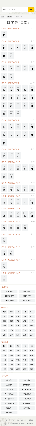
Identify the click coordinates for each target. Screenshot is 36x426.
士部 (11, 330)
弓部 (31, 312)
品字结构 (27, 408)
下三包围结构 (26, 399)
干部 (17, 312)
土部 (11, 335)
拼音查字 (27, 291)
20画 (31, 360)
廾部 (4, 316)
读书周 (31, 420)
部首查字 (9, 291)
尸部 (31, 325)
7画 (11, 350)
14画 (24, 355)
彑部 (31, 316)
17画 (11, 360)
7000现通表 (27, 300)
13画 (18, 355)
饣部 (4, 330)
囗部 (17, 335)
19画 (24, 360)
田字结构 (9, 412)
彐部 (24, 316)
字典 (2, 16)
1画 (4, 346)
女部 (4, 325)
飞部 (11, 312)
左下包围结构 (26, 394)
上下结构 (9, 385)
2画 (11, 346)
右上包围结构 (26, 389)
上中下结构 (9, 389)
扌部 (17, 330)
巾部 (4, 321)
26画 (4, 369)
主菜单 (33, 3)
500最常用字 (9, 296)
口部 (11, 321)
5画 (32, 346)
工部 (24, 312)
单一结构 (9, 380)
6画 (4, 350)
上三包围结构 (9, 399)
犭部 (11, 325)
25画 (31, 364)
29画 (24, 369)
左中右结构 (26, 385)
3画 (18, 346)
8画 (18, 350)
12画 (11, 355)
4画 (25, 346)
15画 (31, 355)
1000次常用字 (9, 300)
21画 (4, 364)
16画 (4, 360)
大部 (4, 312)
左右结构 (27, 380)
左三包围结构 (9, 403)
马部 (17, 321)
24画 (24, 364)
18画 (18, 360)
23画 (18, 364)
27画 (11, 369)
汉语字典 (17, 424)
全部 (31, 335)
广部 (11, 316)
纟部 (31, 330)
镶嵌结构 (9, 408)
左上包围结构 (9, 394)
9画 (25, 350)
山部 (17, 325)
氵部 (24, 330)
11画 (4, 355)
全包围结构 (26, 403)
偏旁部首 (9, 16)
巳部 (4, 335)
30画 (31, 369)
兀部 (24, 335)
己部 (17, 316)
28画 (18, 369)
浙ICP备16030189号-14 (28, 424)
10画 (31, 350)
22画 (11, 364)
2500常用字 (27, 296)
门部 (24, 321)
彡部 (24, 325)
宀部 (31, 321)
